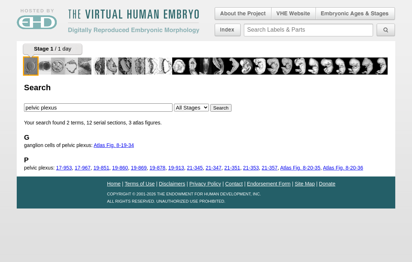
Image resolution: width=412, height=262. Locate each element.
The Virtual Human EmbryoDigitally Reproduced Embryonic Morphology (133, 21)
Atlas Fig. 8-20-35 (300, 168)
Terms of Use (140, 184)
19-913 (176, 168)
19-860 (120, 168)
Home (113, 184)
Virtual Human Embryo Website (293, 13)
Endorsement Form (268, 184)
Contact (234, 184)
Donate (327, 184)
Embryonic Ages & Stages (355, 13)
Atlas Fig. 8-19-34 (114, 145)
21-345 (195, 168)
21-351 (232, 168)
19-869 (139, 168)
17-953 (64, 168)
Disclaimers (172, 184)
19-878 (158, 168)
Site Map (305, 184)
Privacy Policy (205, 184)
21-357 (270, 168)
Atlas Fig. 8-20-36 (343, 168)
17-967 (83, 168)
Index (227, 29)
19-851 (102, 168)
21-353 (251, 168)
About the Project (242, 13)
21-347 (214, 168)
